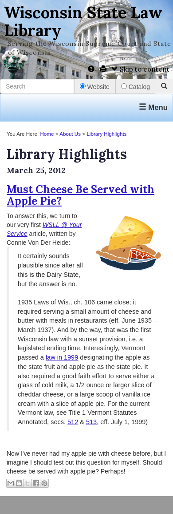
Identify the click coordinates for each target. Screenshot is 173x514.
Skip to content (140, 69)
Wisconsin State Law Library (83, 21)
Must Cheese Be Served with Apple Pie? (80, 195)
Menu (153, 107)
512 (72, 421)
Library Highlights (106, 134)
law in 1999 (62, 357)
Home (47, 134)
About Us (70, 134)
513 (91, 421)
